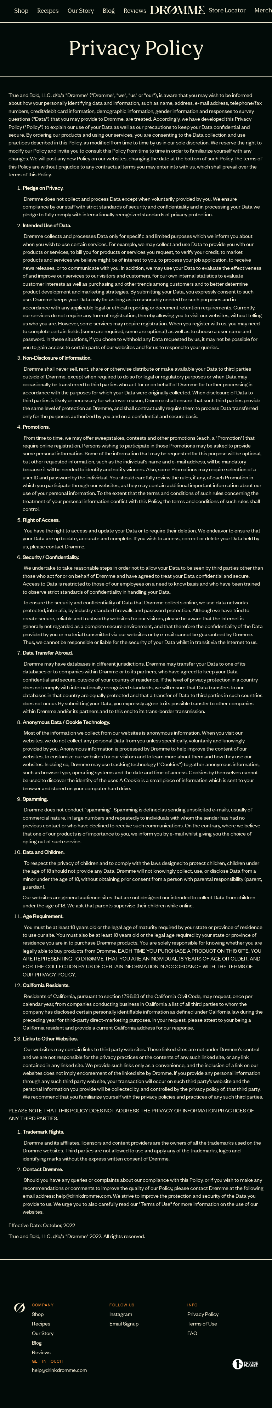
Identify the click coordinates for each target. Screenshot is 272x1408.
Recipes (48, 11)
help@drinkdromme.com (59, 1369)
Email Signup (123, 1323)
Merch (263, 11)
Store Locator (227, 11)
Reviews (135, 11)
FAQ (192, 1332)
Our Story (81, 11)
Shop (21, 11)
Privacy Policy (203, 1313)
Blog (109, 11)
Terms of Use (202, 1323)
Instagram (120, 1313)
